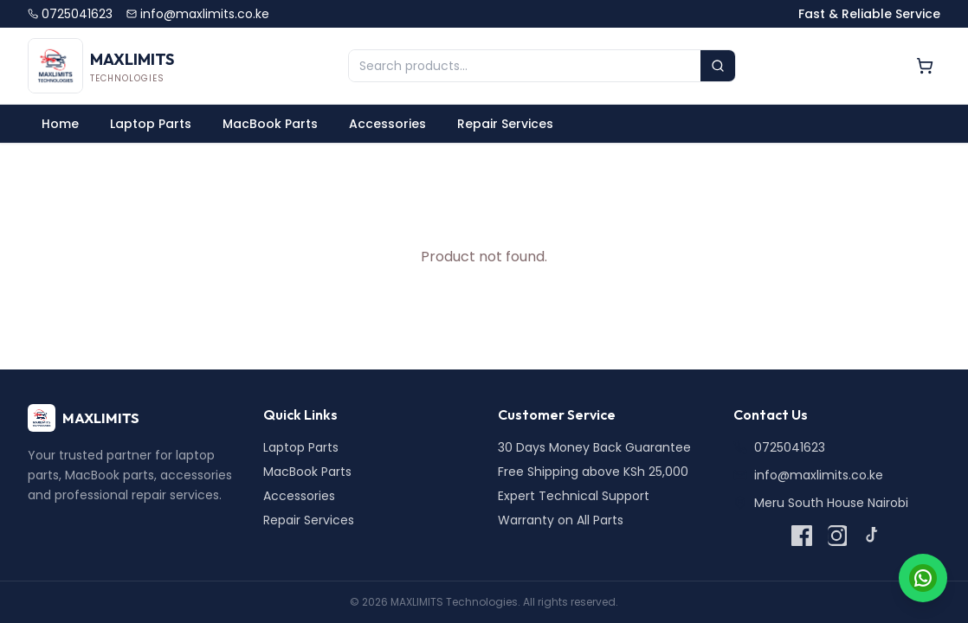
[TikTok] (871, 535)
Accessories (387, 123)
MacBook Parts (270, 123)
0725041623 (70, 13)
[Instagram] (836, 535)
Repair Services (505, 123)
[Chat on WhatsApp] (923, 578)
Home (60, 123)
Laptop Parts (150, 123)
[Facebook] (801, 535)
